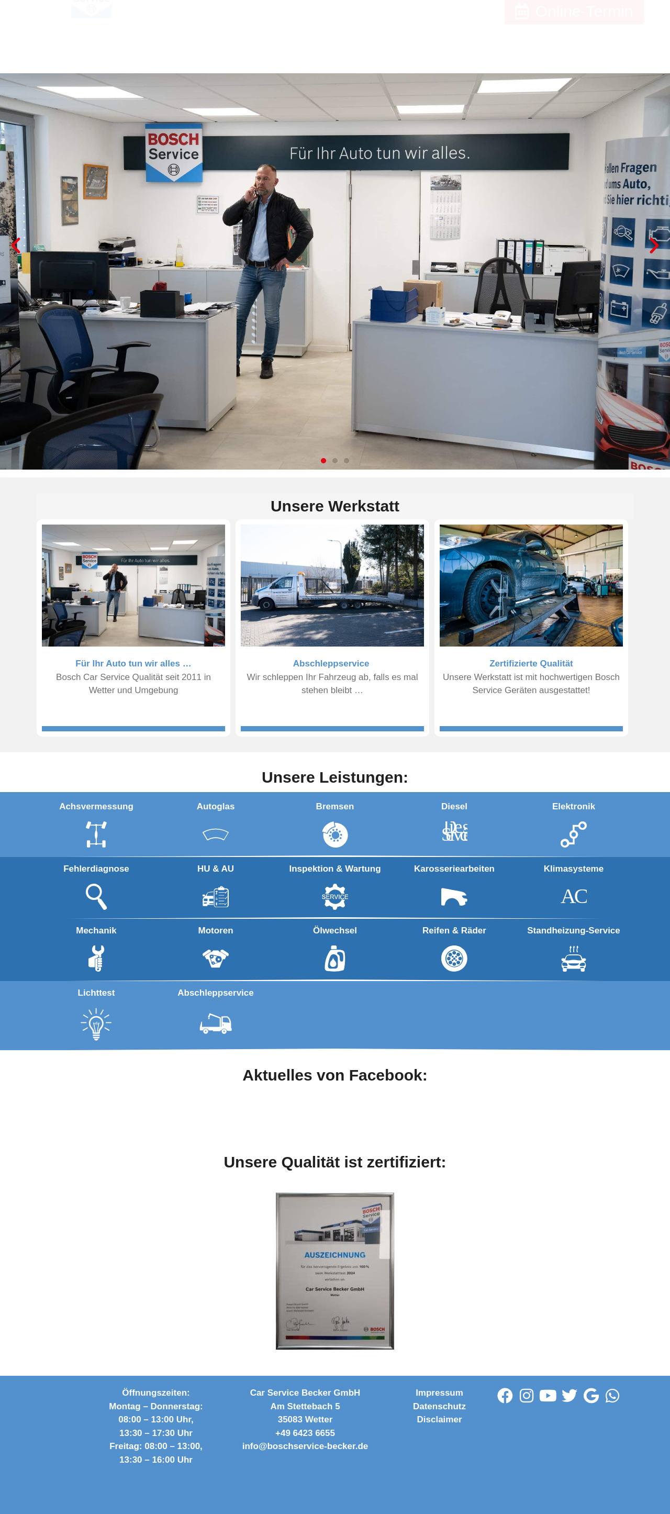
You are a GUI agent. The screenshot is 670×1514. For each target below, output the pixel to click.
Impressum (439, 1393)
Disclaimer (439, 1419)
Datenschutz (439, 1406)
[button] (15, 245)
